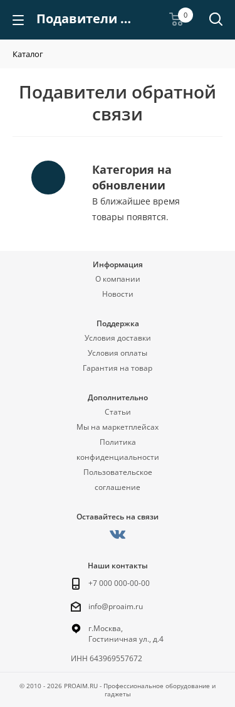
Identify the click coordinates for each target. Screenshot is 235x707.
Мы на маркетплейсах (117, 427)
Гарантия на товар (117, 368)
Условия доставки (118, 337)
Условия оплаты (117, 353)
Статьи (118, 412)
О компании (117, 279)
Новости (117, 294)
